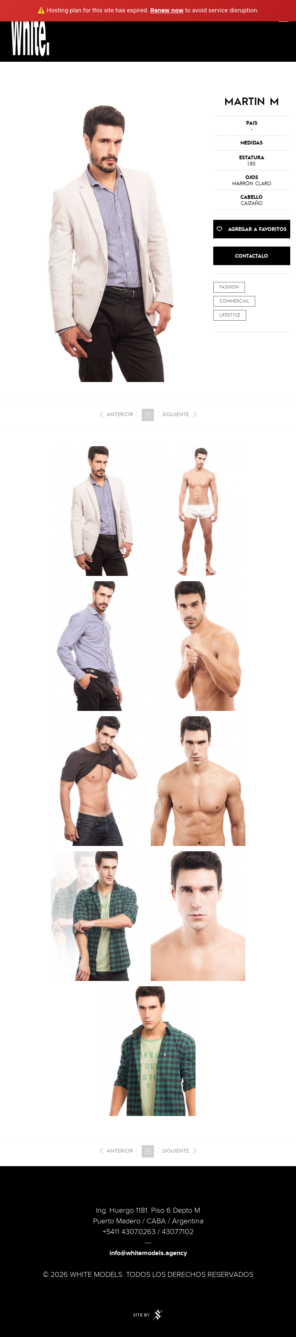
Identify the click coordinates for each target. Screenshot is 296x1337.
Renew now (167, 10)
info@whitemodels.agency (148, 1253)
